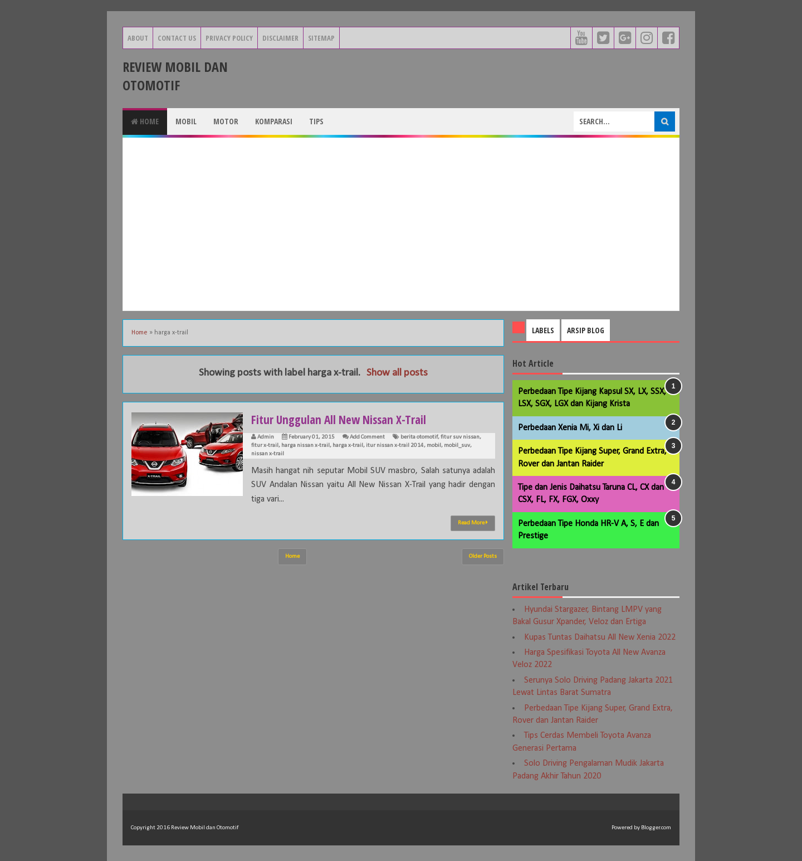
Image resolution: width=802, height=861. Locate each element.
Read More (473, 522)
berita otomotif (419, 437)
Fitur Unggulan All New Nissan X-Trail (341, 419)
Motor (225, 121)
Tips (316, 121)
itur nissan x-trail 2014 (395, 445)
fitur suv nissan (460, 437)
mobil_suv (457, 445)
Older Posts (483, 556)
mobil (434, 445)
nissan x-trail (267, 454)
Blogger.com (656, 828)
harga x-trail (347, 445)
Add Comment (367, 437)
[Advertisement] (401, 224)
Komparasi (273, 121)
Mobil (186, 121)
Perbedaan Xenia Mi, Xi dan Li (570, 428)
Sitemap (321, 38)
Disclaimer (280, 38)
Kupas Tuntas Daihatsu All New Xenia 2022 (600, 637)
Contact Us (177, 38)
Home (145, 121)
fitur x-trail (264, 445)
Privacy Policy (229, 38)
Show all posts (397, 373)
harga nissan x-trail (305, 445)
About (138, 38)
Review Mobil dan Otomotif (175, 75)
